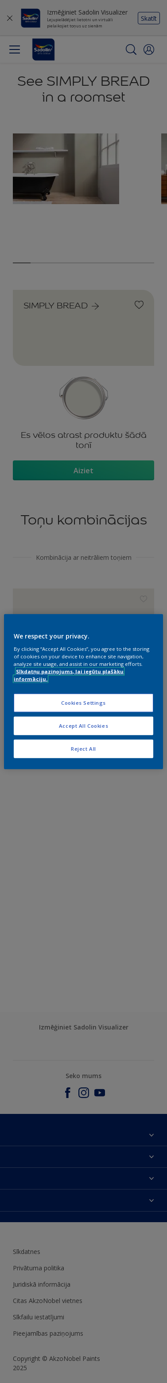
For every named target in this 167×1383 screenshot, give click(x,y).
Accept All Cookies (83, 725)
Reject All (83, 748)
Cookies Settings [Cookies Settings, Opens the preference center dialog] (83, 702)
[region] (83, 691)
